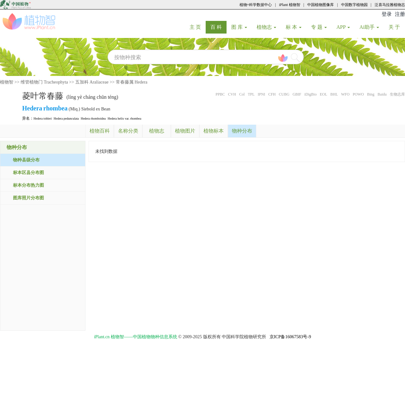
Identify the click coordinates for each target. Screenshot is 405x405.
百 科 (218, 27)
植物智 (6, 82)
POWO (358, 94)
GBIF (297, 94)
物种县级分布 (26, 160)
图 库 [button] (239, 27)
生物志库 (397, 94)
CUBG (284, 94)
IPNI (261, 94)
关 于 (397, 27)
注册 (400, 14)
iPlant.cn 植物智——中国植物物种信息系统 (135, 336)
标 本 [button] (294, 27)
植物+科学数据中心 (256, 5)
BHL (334, 94)
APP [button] (343, 27)
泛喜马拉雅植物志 (390, 5)
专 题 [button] (319, 27)
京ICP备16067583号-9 (290, 336)
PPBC (220, 94)
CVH (232, 94)
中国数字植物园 (354, 5)
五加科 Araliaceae (92, 82)
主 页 (198, 27)
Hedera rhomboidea (93, 118)
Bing (370, 94)
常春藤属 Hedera (131, 82)
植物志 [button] (266, 27)
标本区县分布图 (28, 172)
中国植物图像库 (320, 5)
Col (242, 94)
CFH (272, 94)
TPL (251, 94)
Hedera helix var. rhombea (124, 118)
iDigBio (310, 94)
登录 (387, 14)
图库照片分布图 (28, 198)
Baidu (382, 94)
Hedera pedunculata (66, 118)
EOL (323, 94)
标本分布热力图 (28, 185)
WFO (345, 94)
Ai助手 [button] (369, 27)
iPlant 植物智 (289, 5)
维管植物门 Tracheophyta (44, 82)
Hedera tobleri (43, 118)
